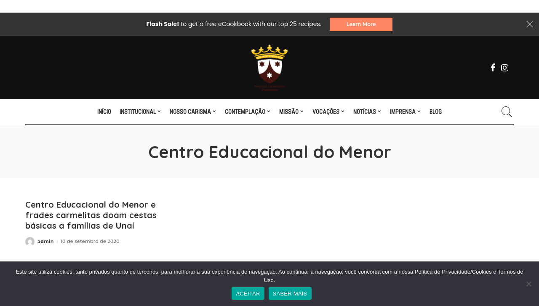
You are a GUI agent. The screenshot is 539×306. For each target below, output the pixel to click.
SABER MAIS (290, 293)
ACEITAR (248, 293)
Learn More (361, 24)
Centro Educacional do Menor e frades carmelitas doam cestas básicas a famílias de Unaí (91, 215)
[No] (528, 284)
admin (45, 241)
